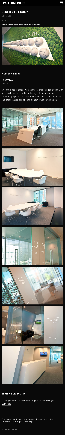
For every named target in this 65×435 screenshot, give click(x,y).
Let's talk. (6, 403)
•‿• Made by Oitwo (9, 429)
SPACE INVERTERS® (14, 3)
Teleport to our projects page (17, 421)
